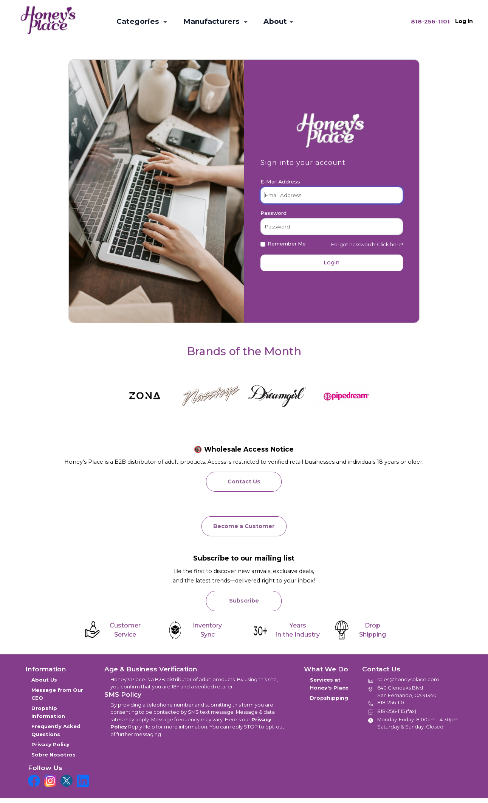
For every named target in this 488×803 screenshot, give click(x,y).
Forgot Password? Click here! (367, 244)
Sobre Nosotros (53, 755)
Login (331, 262)
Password (273, 213)
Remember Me (287, 244)
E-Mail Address (280, 182)
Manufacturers (212, 21)
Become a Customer (244, 526)
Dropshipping (330, 698)
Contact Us (244, 481)
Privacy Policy (50, 744)
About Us (44, 680)
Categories (138, 21)
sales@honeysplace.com (408, 679)
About (275, 21)
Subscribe (244, 600)
